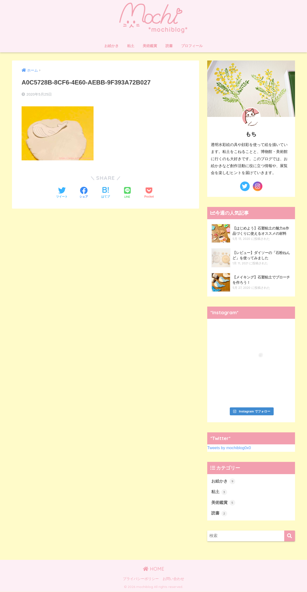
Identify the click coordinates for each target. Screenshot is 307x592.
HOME (153, 569)
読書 (169, 46)
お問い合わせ (173, 579)
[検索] (289, 536)
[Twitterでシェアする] (62, 193)
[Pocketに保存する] (149, 193)
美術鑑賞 (150, 46)
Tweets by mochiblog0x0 (229, 448)
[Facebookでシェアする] (83, 193)
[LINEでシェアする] (127, 193)
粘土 (130, 46)
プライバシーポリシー (141, 579)
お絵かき (111, 46)
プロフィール (192, 46)
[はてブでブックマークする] (105, 193)
